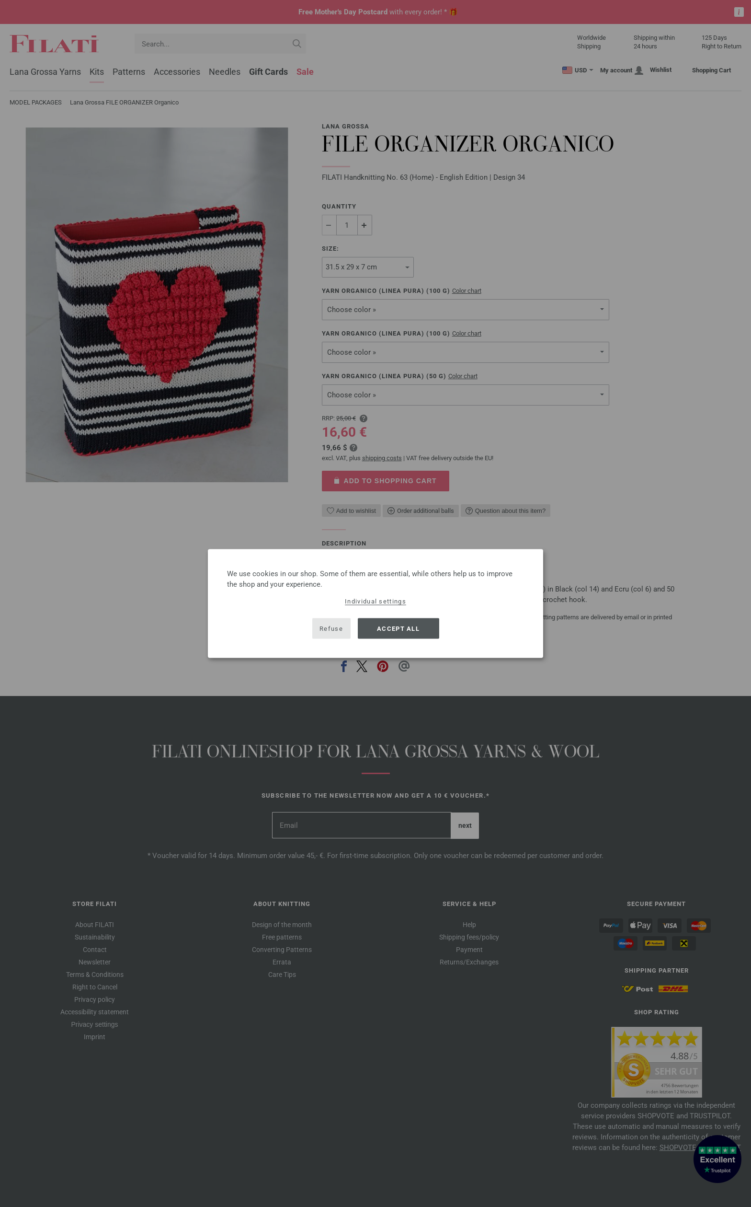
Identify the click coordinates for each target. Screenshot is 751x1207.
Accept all (398, 628)
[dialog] (375, 603)
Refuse (331, 628)
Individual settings (375, 601)
